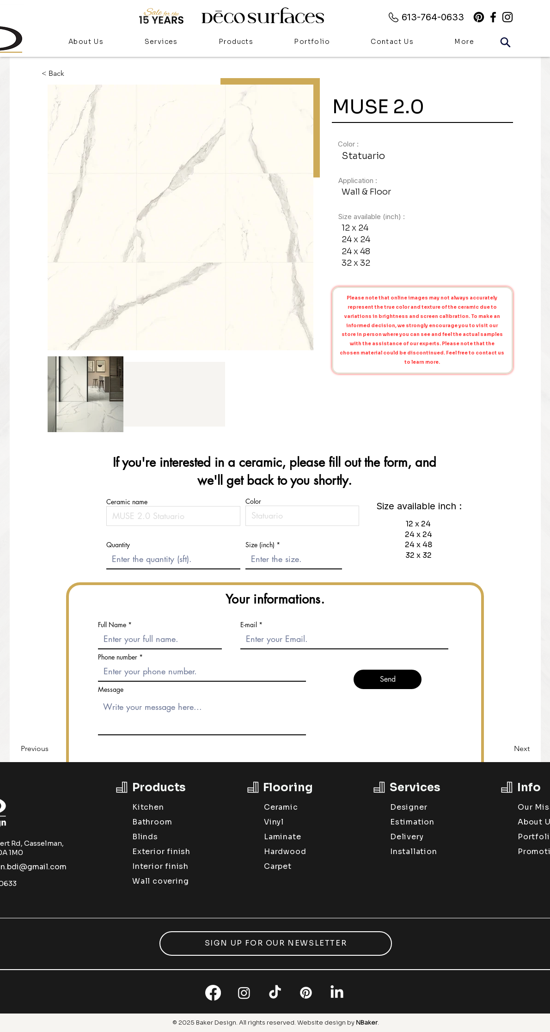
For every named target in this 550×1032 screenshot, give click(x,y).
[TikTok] (275, 993)
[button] (236, 42)
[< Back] (60, 73)
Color (253, 501)
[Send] (388, 679)
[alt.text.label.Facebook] (493, 17)
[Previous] (51, 748)
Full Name (112, 625)
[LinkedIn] (337, 993)
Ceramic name (126, 502)
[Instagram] (244, 993)
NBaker (367, 1022)
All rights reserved (266, 1022)
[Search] (505, 42)
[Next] (506, 748)
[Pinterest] (479, 17)
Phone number (117, 657)
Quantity (118, 545)
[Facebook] (213, 993)
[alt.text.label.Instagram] (507, 17)
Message (110, 689)
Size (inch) (260, 545)
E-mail (248, 625)
